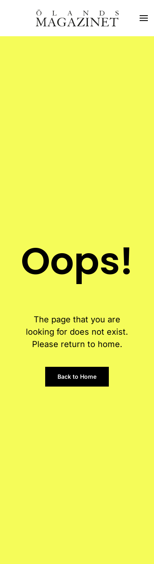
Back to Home (77, 376)
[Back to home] (77, 18)
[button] (144, 18)
